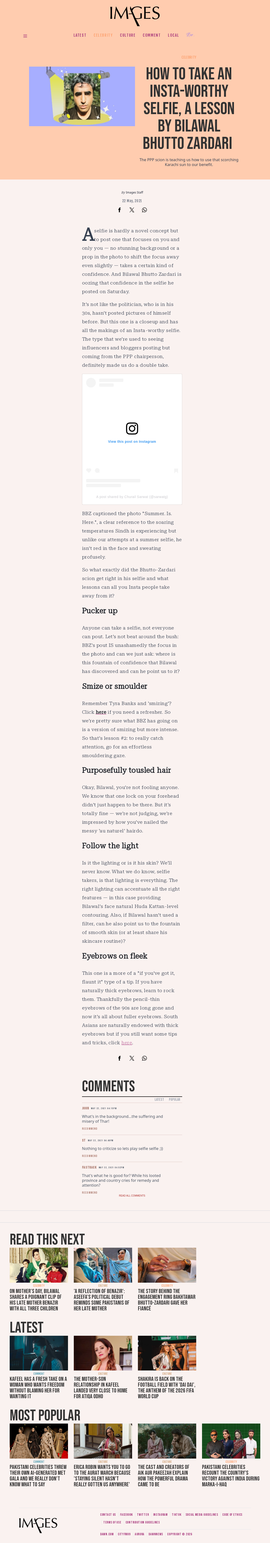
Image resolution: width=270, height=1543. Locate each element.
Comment (152, 35)
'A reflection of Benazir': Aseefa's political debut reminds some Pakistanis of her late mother (101, 1300)
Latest (80, 35)
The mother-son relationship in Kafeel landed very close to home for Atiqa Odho (101, 1388)
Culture (127, 35)
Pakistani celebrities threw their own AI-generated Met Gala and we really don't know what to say (38, 1476)
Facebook (126, 1515)
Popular (174, 1099)
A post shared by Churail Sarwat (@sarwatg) (132, 497)
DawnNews (156, 1534)
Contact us (108, 1515)
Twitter (143, 1515)
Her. (190, 35)
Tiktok (176, 1515)
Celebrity (103, 35)
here (126, 1042)
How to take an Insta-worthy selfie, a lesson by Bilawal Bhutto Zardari (189, 109)
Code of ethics (232, 1515)
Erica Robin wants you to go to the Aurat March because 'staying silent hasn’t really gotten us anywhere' (102, 1476)
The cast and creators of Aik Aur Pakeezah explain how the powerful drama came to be (163, 1476)
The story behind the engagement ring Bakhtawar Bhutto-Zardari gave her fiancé (166, 1300)
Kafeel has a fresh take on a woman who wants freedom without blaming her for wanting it (38, 1388)
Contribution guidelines (143, 1522)
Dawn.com (107, 1534)
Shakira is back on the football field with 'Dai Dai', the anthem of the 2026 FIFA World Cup (166, 1388)
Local (173, 35)
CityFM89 (124, 1534)
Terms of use (112, 1522)
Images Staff (134, 192)
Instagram (160, 1515)
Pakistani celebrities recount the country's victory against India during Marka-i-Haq (231, 1476)
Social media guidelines (202, 1515)
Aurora (139, 1534)
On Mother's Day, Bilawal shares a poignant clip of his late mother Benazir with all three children (36, 1300)
